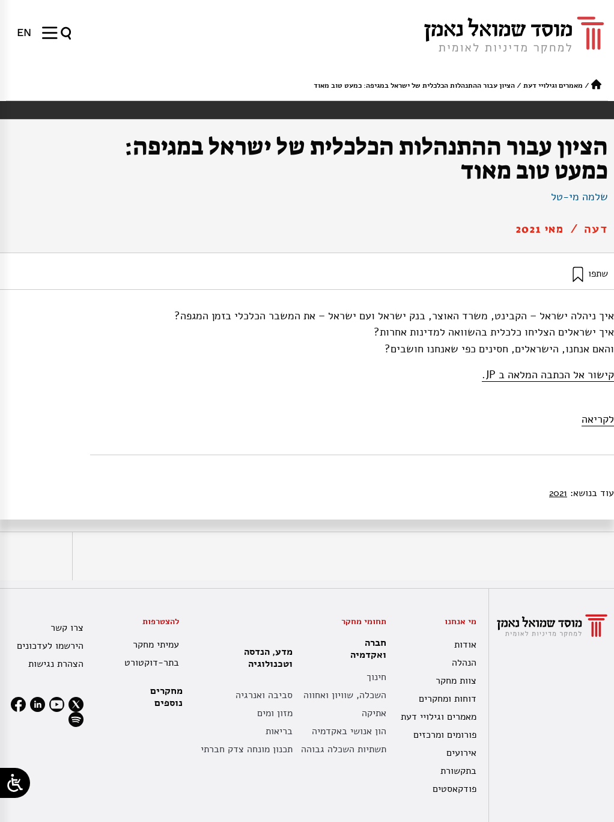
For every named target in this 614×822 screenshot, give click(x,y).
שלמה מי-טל (579, 196)
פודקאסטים (454, 789)
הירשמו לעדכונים (50, 645)
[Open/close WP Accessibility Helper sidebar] (15, 783)
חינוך (376, 677)
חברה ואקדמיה (365, 648)
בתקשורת (458, 771)
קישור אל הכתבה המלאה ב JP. (548, 374)
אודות (465, 644)
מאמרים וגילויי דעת (553, 85)
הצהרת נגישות (56, 663)
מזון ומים (275, 713)
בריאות (279, 731)
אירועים (461, 752)
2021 (558, 493)
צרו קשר (67, 627)
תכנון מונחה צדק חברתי (247, 749)
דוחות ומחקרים (447, 698)
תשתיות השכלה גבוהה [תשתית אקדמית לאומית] (343, 749)
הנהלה (464, 662)
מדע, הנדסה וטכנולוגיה (265, 657)
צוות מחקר (456, 680)
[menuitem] (24, 32)
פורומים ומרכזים (444, 734)
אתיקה (374, 713)
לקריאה (598, 419)
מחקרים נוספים (166, 697)
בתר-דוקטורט (151, 662)
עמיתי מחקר (156, 644)
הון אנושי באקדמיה (349, 731)
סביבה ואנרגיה (264, 695)
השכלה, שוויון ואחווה (344, 695)
